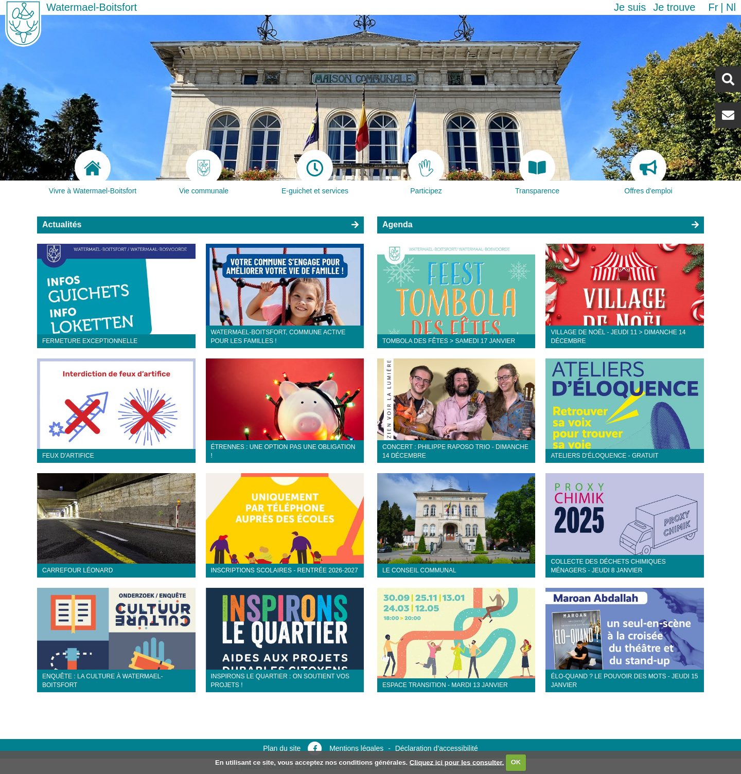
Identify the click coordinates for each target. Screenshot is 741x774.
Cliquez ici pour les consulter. (457, 762)
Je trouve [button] (674, 7)
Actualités (61, 224)
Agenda (397, 224)
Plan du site (282, 748)
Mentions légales (356, 748)
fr (713, 7)
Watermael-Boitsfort (91, 7)
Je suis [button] (630, 7)
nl (731, 7)
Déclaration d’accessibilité (436, 748)
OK (516, 762)
